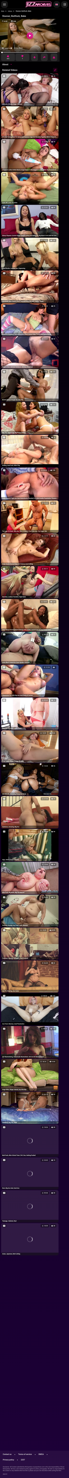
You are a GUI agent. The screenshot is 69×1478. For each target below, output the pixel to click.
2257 (23, 1460)
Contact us (7, 1454)
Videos (10, 11)
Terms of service (25, 1454)
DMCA (41, 1454)
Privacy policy (8, 1460)
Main (2, 11)
